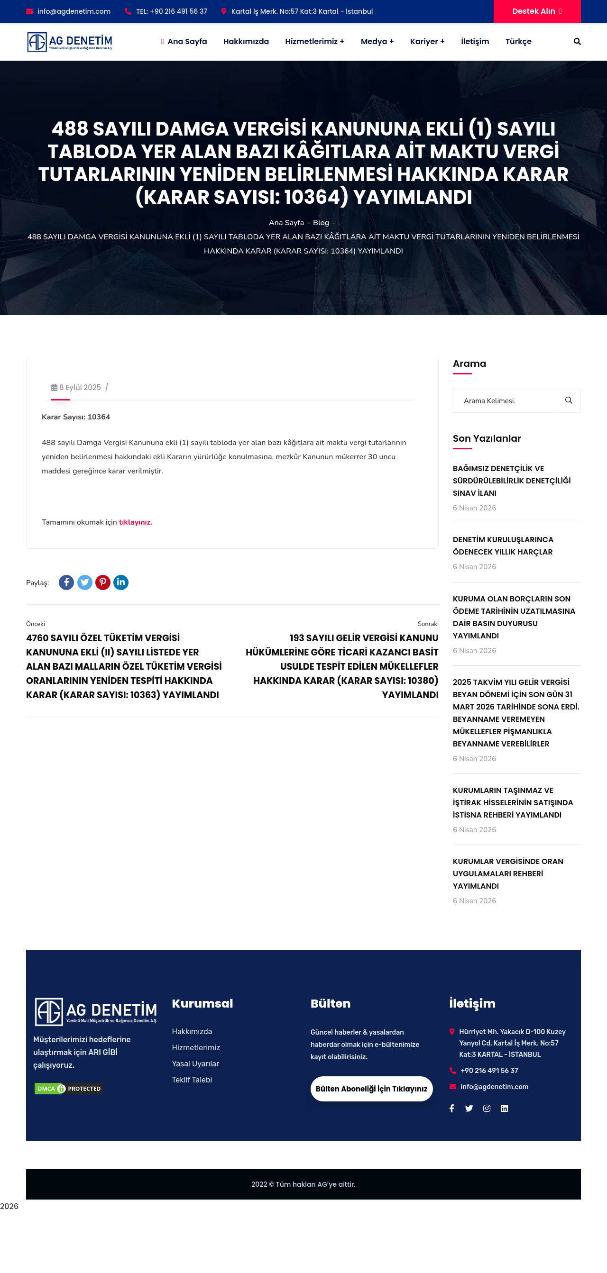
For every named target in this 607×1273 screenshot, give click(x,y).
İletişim (475, 41)
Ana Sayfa (286, 223)
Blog (321, 223)
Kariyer (424, 41)
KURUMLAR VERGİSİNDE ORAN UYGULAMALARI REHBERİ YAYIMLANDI (508, 873)
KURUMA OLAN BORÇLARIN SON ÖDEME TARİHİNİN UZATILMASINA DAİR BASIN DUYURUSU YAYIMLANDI (514, 617)
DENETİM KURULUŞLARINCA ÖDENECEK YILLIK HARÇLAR (503, 545)
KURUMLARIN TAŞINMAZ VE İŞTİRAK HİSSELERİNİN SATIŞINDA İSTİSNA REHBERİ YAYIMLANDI (513, 802)
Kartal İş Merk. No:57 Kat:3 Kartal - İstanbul (297, 11)
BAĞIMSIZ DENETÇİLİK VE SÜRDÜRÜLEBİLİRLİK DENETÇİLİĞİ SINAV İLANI (512, 481)
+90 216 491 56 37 (489, 1071)
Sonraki (428, 624)
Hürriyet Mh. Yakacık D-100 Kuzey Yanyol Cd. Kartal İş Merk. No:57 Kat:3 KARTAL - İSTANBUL (513, 1043)
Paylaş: (37, 583)
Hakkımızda (192, 1031)
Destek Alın (537, 11)
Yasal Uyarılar (196, 1063)
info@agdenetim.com (68, 11)
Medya (374, 41)
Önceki (35, 624)
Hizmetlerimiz (311, 41)
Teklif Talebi (192, 1079)
